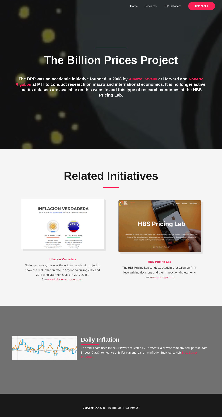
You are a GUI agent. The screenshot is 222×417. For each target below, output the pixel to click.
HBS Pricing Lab (159, 261)
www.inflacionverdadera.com (65, 279)
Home (137, 6)
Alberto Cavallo (142, 79)
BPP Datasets (173, 6)
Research (153, 6)
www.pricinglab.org (162, 277)
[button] (201, 6)
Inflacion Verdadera (62, 259)
